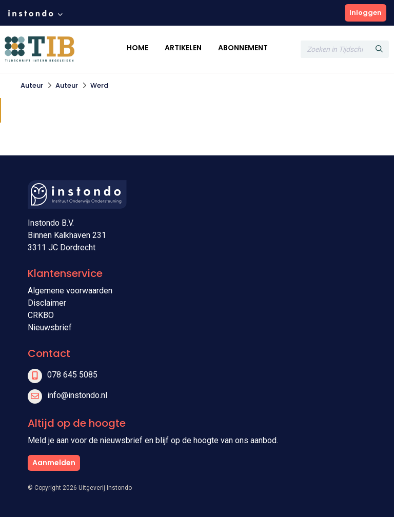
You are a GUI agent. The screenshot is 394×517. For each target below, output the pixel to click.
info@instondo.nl (77, 395)
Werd (99, 85)
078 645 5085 (72, 375)
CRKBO (41, 315)
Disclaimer (47, 303)
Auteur (32, 85)
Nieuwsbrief (50, 327)
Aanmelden (53, 463)
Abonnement (243, 48)
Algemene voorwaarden (70, 290)
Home (137, 48)
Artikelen (183, 48)
